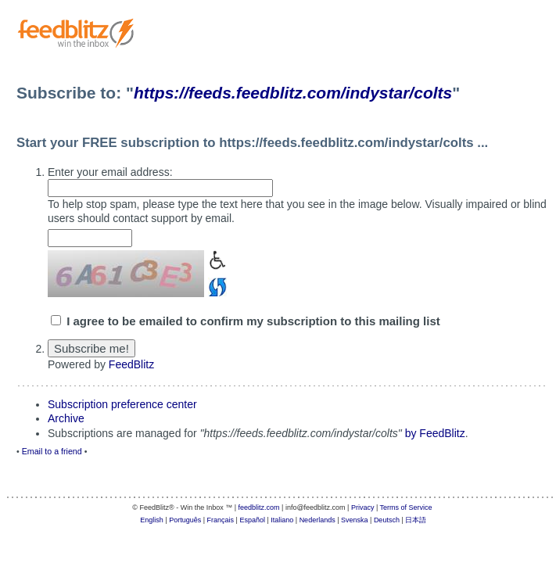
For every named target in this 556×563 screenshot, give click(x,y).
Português (185, 520)
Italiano (282, 520)
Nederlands (317, 520)
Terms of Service (406, 507)
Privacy (363, 507)
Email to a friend (52, 451)
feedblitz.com (259, 507)
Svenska (354, 520)
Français (221, 520)
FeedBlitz (131, 364)
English (151, 520)
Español (252, 520)
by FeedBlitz (435, 433)
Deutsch (387, 520)
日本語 (415, 520)
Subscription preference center (122, 404)
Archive (66, 418)
